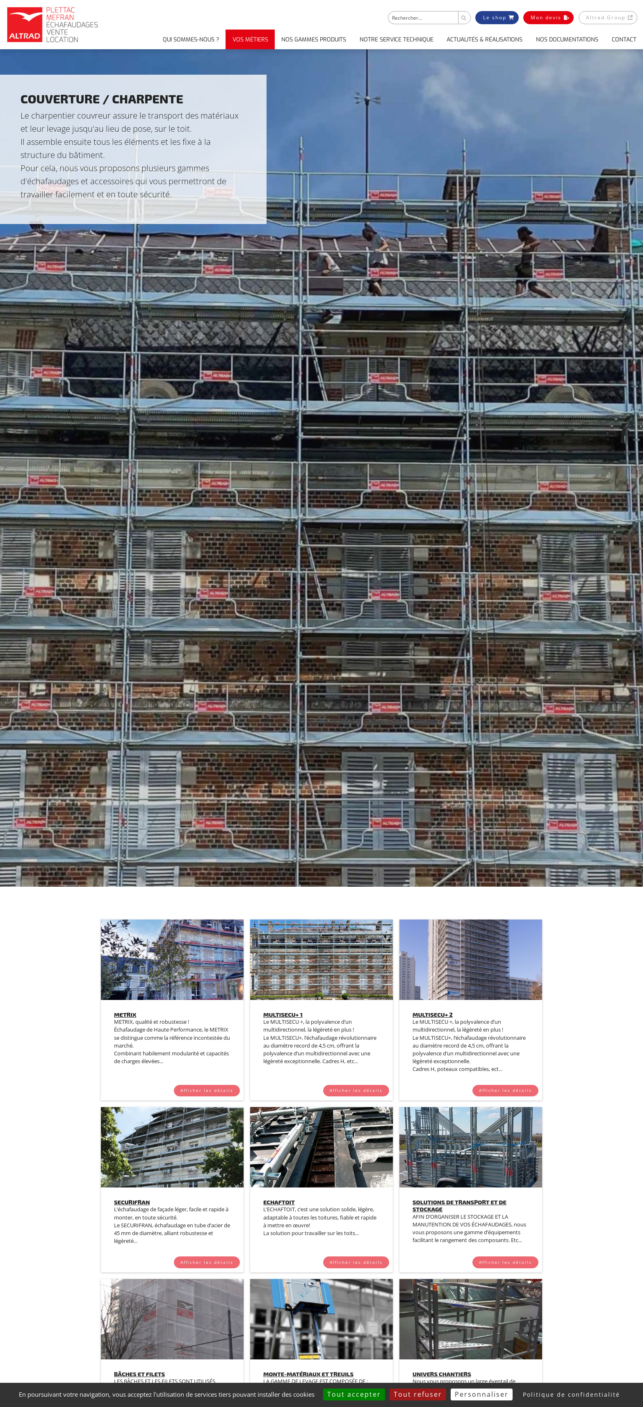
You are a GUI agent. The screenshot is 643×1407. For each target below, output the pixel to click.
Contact (624, 39)
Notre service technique (396, 39)
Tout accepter (354, 1394)
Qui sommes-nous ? (191, 39)
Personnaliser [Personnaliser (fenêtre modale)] (481, 1394)
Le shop (498, 17)
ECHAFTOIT (279, 1202)
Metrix (125, 1014)
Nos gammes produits (313, 39)
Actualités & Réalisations (484, 39)
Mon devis (550, 17)
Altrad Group (609, 17)
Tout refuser (418, 1394)
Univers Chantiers (442, 1373)
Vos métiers (250, 39)
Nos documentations (567, 39)
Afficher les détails (206, 1090)
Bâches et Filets (139, 1373)
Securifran (132, 1202)
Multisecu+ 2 (433, 1014)
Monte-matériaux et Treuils (308, 1373)
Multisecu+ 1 (283, 1014)
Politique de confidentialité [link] (571, 1394)
